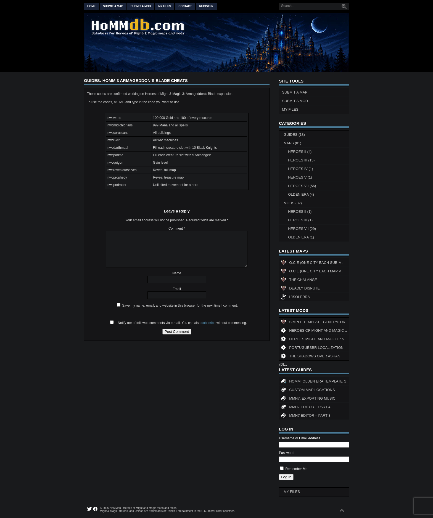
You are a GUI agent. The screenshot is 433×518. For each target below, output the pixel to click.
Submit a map (113, 6)
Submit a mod (141, 6)
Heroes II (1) (299, 211)
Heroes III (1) (300, 220)
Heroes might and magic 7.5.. (313, 339)
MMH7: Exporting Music (308, 399)
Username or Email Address (299, 438)
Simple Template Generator (313, 322)
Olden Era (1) (301, 237)
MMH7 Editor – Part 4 (305, 407)
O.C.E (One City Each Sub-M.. (312, 263)
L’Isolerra (295, 297)
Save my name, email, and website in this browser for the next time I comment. (180, 305)
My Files (164, 6)
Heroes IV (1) (300, 169)
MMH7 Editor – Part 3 (305, 416)
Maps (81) (292, 143)
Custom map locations (308, 390)
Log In (286, 477)
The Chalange (299, 280)
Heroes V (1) (300, 177)
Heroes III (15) (301, 160)
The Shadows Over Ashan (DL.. (309, 357)
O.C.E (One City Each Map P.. (312, 272)
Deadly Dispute (300, 289)
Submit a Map (295, 92)
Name (176, 273)
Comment (176, 228)
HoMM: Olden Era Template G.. (314, 382)
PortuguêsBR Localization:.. (314, 348)
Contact (185, 6)
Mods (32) (293, 203)
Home (91, 6)
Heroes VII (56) (302, 186)
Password (286, 453)
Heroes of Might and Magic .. (314, 331)
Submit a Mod (295, 101)
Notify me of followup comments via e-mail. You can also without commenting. (177, 323)
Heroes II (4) (299, 152)
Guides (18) (294, 134)
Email (177, 289)
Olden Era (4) (301, 194)
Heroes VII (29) (302, 229)
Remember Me (296, 469)
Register (206, 6)
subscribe (208, 323)
